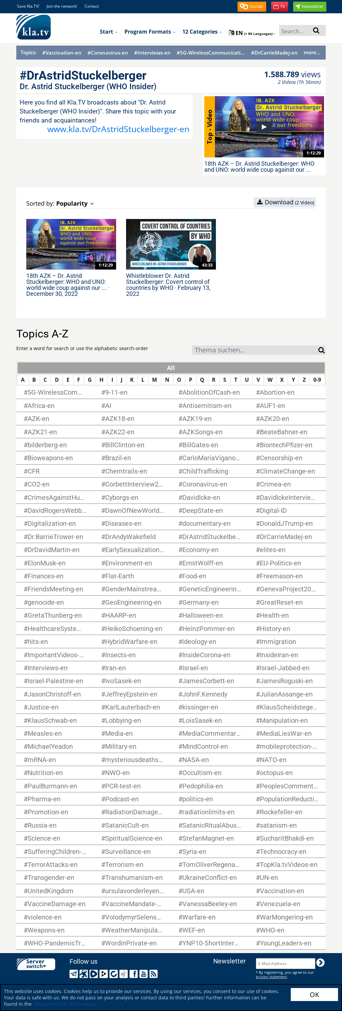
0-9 (317, 379)
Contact (92, 6)
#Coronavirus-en (107, 53)
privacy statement (271, 976)
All (171, 368)
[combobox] (255, 350)
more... (312, 52)
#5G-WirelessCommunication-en (211, 53)
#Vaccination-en (62, 53)
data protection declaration (63, 1004)
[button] (252, 7)
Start (109, 31)
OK (314, 994)
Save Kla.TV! (28, 6)
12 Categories (202, 31)
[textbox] (255, 350)
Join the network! (62, 6)
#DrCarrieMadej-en (274, 53)
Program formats (150, 31)
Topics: (29, 52)
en (252, 33)
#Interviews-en (152, 53)
